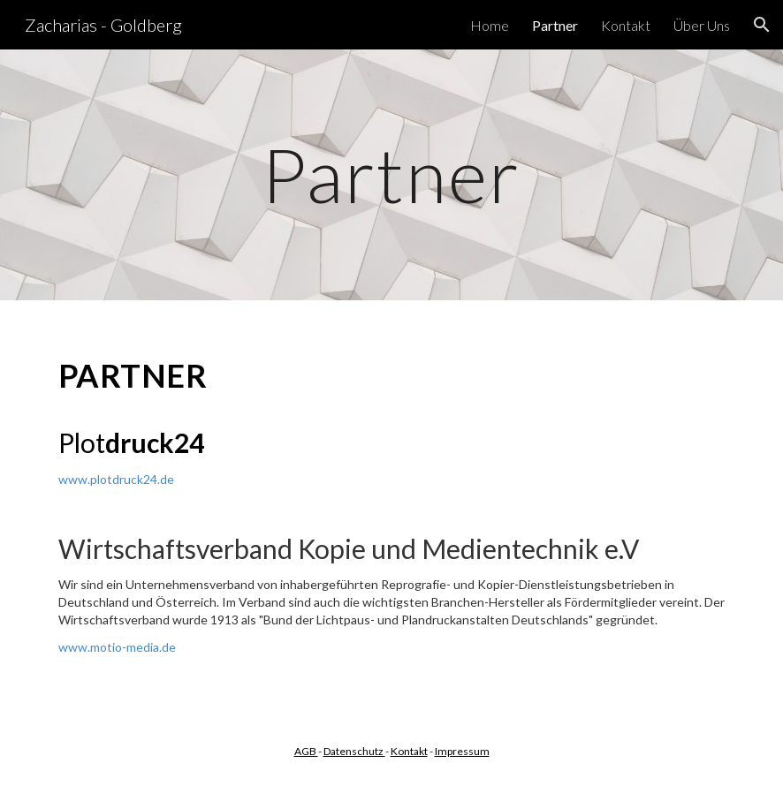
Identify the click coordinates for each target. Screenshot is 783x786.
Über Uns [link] (701, 25)
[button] (762, 25)
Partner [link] (555, 25)
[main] (392, 174)
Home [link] (489, 25)
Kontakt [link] (625, 25)
